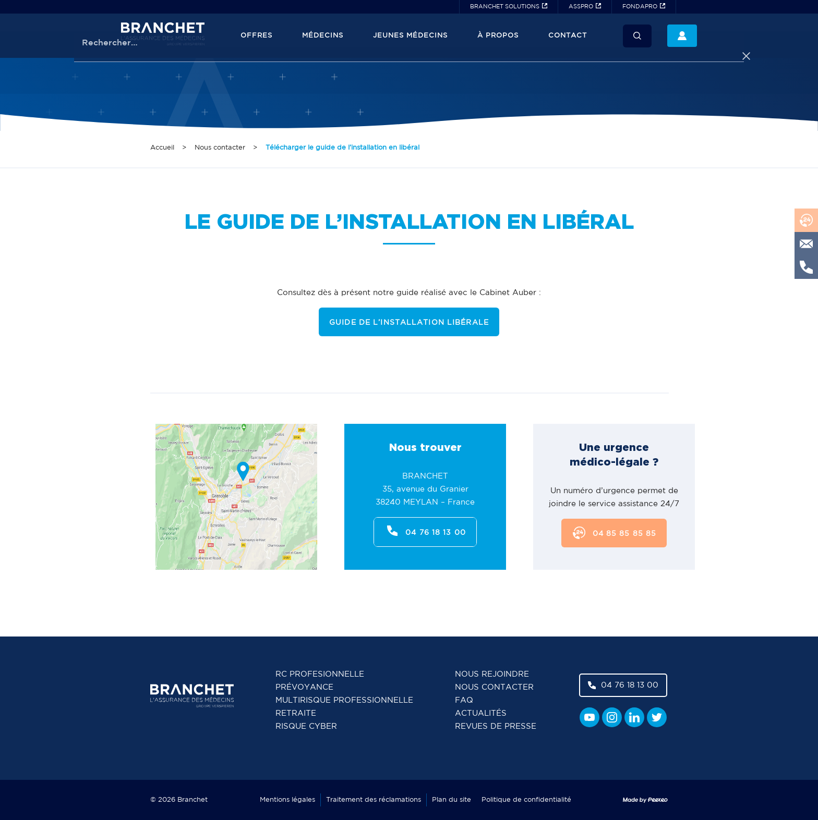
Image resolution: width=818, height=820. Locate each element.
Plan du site (451, 800)
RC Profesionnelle (319, 674)
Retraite (295, 713)
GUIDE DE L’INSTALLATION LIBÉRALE (409, 323)
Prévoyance (304, 687)
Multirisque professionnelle (344, 700)
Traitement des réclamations (373, 800)
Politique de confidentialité (526, 800)
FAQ (464, 700)
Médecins (322, 36)
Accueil (162, 148)
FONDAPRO (639, 6)
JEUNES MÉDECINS (410, 36)
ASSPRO (581, 6)
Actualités (481, 713)
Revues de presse (495, 726)
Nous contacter (220, 148)
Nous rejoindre (492, 674)
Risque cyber (306, 726)
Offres (256, 36)
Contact (567, 36)
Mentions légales (287, 800)
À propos (498, 36)
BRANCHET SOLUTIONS (504, 6)
